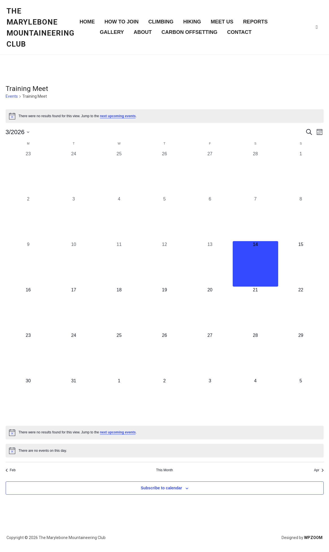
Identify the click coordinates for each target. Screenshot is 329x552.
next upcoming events (118, 116)
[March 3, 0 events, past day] (73, 218)
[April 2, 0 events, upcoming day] (164, 400)
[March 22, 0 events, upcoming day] (301, 309)
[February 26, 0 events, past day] (164, 173)
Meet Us (222, 22)
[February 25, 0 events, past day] (119, 173)
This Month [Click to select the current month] (164, 470)
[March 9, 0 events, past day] (28, 264)
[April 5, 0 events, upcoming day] (301, 400)
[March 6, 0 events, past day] (210, 218)
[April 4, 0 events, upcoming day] (255, 400)
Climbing (160, 22)
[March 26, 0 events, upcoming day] (164, 355)
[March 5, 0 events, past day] (164, 218)
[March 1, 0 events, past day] (301, 173)
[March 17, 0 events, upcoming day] (73, 309)
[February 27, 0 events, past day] (210, 173)
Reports (255, 22)
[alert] (165, 116)
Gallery (112, 32)
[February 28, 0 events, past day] (255, 173)
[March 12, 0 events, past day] (164, 264)
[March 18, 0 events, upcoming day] (119, 309)
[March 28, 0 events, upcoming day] (255, 355)
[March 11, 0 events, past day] (119, 264)
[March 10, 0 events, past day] (73, 264)
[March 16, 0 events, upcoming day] (28, 309)
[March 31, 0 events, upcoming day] (73, 400)
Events (12, 96)
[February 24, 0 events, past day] (73, 173)
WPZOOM (313, 537)
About (143, 32)
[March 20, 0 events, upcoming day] (210, 309)
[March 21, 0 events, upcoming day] (255, 309)
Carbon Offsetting (189, 32)
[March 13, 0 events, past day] (210, 264)
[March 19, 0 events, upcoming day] (164, 309)
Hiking (192, 22)
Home (87, 22)
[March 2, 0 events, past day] (28, 218)
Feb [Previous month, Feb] (11, 470)
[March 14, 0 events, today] (255, 264)
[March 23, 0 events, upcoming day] (28, 355)
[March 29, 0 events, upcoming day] (301, 355)
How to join (121, 22)
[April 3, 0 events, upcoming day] (210, 400)
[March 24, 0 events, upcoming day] (73, 355)
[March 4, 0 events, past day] (119, 218)
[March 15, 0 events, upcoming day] (301, 264)
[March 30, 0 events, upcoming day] (28, 400)
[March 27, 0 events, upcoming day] (210, 355)
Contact (239, 32)
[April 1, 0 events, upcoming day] (119, 400)
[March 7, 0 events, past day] (255, 218)
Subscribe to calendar (161, 488)
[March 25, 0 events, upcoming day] (119, 355)
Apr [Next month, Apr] (319, 470)
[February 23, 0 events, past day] (28, 173)
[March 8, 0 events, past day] (301, 218)
